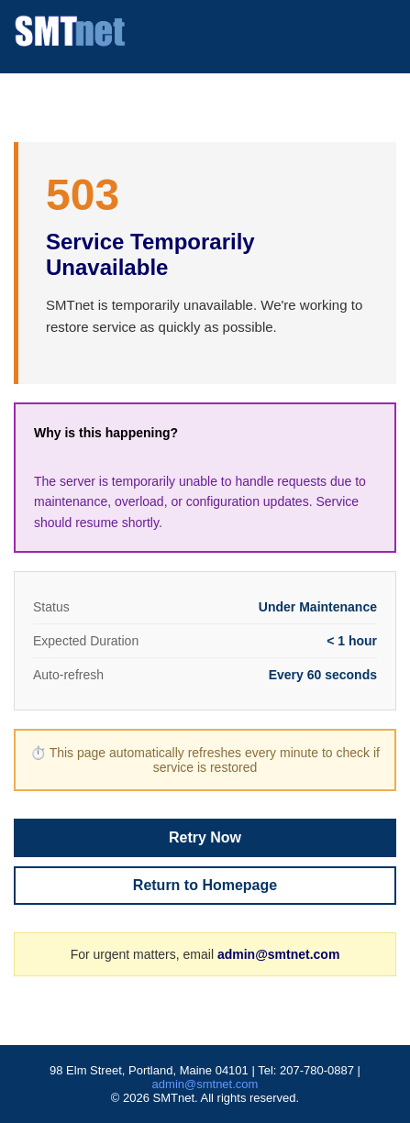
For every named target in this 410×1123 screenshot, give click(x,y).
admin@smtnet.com (278, 954)
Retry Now (205, 837)
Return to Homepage (205, 885)
